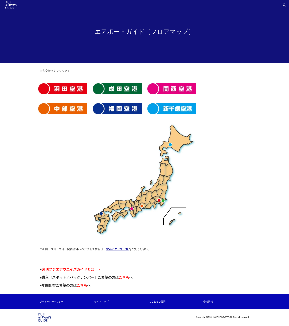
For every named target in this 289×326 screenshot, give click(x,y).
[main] (144, 31)
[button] (284, 5)
